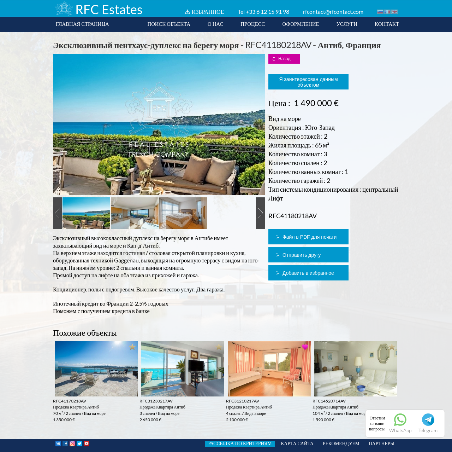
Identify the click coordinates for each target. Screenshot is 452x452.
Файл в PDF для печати (309, 237)
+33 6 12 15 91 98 (267, 11)
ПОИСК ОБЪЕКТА (168, 24)
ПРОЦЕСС (252, 24)
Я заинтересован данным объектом (308, 82)
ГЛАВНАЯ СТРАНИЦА (82, 24)
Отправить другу (301, 255)
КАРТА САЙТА (297, 443)
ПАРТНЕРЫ (381, 443)
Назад (284, 58)
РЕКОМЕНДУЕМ (341, 443)
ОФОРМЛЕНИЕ (300, 24)
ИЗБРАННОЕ (208, 11)
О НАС (215, 24)
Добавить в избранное (308, 273)
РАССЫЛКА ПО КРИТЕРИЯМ (240, 443)
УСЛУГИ (347, 24)
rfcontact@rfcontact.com (333, 11)
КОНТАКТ (387, 24)
